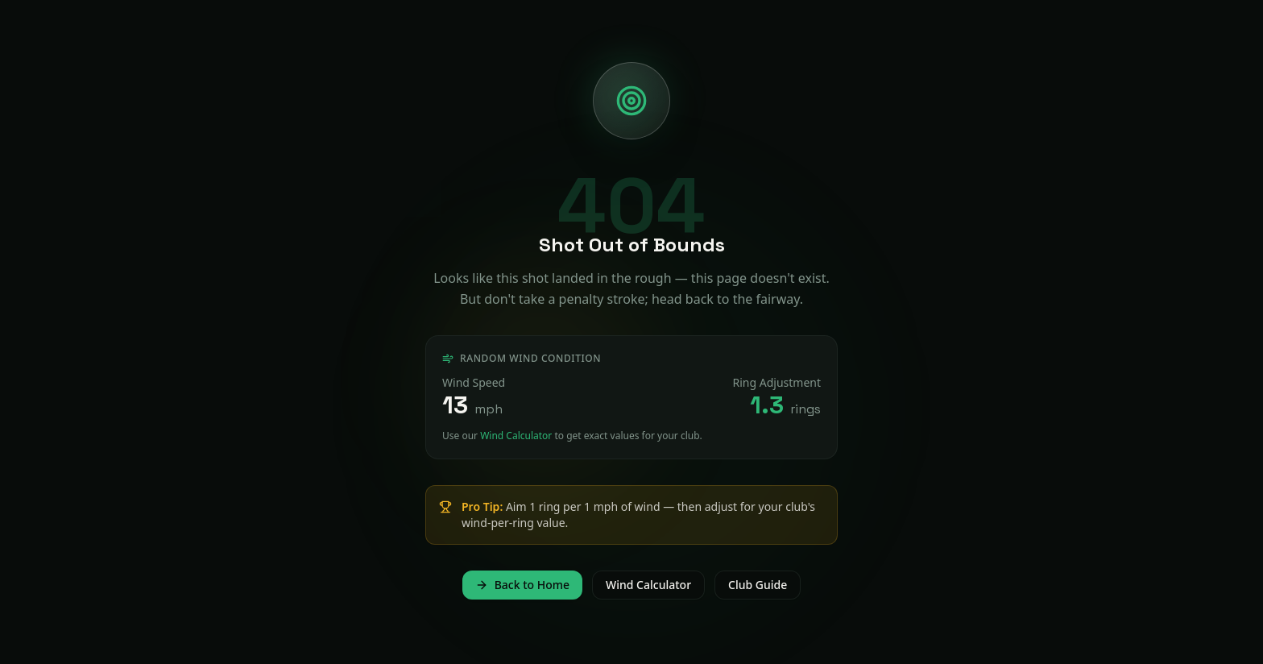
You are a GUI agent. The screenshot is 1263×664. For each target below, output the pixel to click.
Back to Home (522, 584)
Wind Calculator (516, 435)
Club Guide (757, 584)
